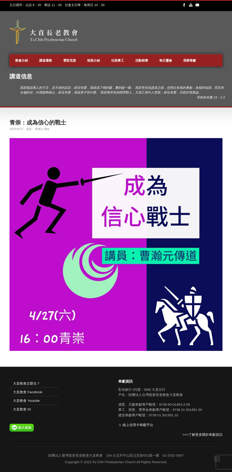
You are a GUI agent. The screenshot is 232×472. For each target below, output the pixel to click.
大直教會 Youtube (26, 401)
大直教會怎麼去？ (26, 383)
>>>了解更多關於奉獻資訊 (202, 434)
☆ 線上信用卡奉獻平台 (135, 425)
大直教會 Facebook (27, 392)
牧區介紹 (93, 60)
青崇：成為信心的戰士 (38, 122)
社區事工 (117, 60)
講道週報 (45, 60)
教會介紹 (21, 60)
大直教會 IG (22, 409)
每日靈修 (165, 60)
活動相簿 (141, 60)
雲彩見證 (69, 60)
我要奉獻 (189, 60)
